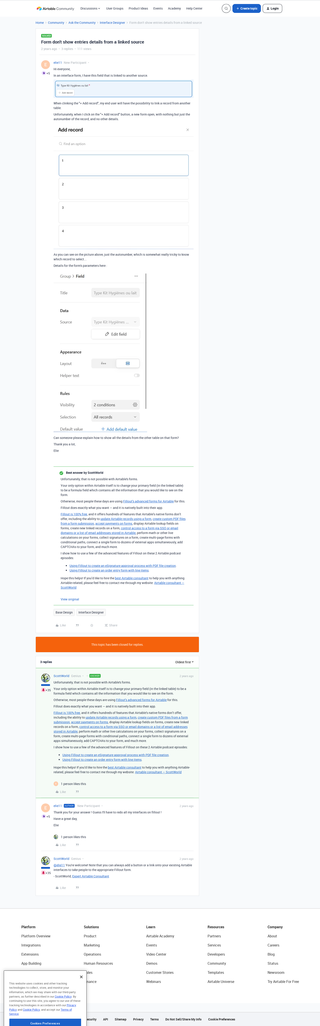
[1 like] (70, 783)
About (272, 936)
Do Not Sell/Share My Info (183, 1019)
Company (275, 926)
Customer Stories (160, 972)
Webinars (153, 981)
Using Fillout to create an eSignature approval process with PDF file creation (123, 566)
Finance (90, 981)
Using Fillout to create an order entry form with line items (109, 570)
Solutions (91, 926)
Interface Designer (112, 22)
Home (40, 22)
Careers (273, 945)
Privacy (138, 1019)
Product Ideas (138, 8)
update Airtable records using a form (125, 519)
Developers (216, 954)
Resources (216, 926)
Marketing (92, 945)
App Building (31, 963)
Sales (88, 972)
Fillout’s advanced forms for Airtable (148, 501)
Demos (151, 963)
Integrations (31, 945)
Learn (150, 926)
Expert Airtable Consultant (90, 876)
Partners (214, 936)
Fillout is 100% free (74, 514)
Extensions (30, 954)
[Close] (81, 992)
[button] (246, 8)
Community (56, 22)
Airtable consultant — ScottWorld (158, 772)
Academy (174, 8)
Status (273, 963)
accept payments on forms (113, 523)
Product (90, 936)
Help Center (194, 8)
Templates (216, 972)
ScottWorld (61, 676)
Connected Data (34, 981)
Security (90, 1019)
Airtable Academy (160, 936)
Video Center (156, 954)
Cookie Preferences (221, 1019)
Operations (92, 954)
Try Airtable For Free (283, 981)
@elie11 (59, 865)
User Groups (114, 8)
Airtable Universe (221, 981)
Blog (271, 954)
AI (23, 972)
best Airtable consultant (131, 578)
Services (214, 945)
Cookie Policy (63, 1011)
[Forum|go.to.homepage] (55, 8)
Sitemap (120, 1019)
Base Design (64, 612)
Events (158, 8)
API (105, 1019)
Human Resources (98, 963)
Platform (28, 926)
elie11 (58, 62)
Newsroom (276, 972)
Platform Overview (35, 936)
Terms (154, 1019)
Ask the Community (82, 22)
